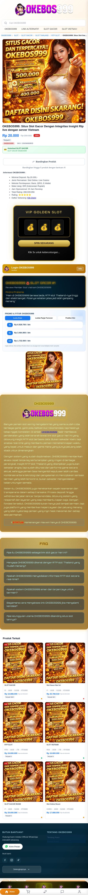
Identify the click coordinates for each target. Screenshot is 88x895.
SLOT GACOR (50, 29)
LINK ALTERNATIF (30, 29)
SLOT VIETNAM (69, 29)
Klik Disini (31, 198)
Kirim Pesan (12, 846)
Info (80, 269)
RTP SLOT (55, 35)
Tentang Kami (53, 837)
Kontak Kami (53, 842)
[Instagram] (11, 860)
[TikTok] (18, 860)
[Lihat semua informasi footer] (21, 869)
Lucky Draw (17, 318)
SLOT (16, 35)
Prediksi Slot (70, 318)
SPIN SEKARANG (44, 243)
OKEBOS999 (11, 29)
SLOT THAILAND (42, 35)
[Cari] (6, 23)
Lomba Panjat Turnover (44, 318)
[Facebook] (4, 860)
